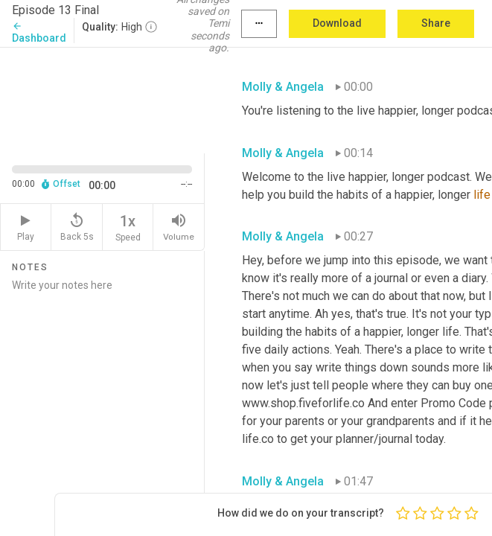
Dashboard (39, 32)
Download (337, 23)
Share (435, 23)
